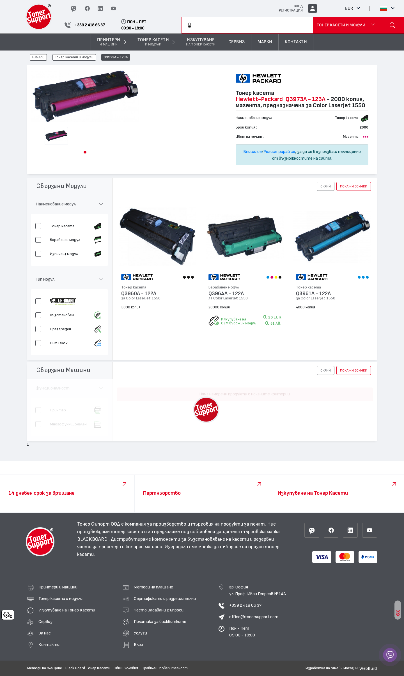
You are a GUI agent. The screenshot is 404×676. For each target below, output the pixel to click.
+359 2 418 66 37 (245, 605)
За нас (44, 633)
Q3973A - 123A (116, 57)
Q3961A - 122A (313, 293)
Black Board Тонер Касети (87, 668)
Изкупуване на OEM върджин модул (238, 321)
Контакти (48, 644)
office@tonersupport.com (253, 617)
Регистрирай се (279, 151)
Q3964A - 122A (226, 293)
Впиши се (252, 151)
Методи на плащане (153, 587)
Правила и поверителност (165, 668)
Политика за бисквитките (160, 621)
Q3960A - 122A (138, 293)
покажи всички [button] (353, 186)
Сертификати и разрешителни (165, 598)
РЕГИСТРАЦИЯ (291, 10)
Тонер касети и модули (74, 57)
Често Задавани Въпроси (158, 610)
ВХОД (298, 6)
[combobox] (247, 25)
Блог (138, 644)
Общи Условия (126, 668)
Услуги (140, 633)
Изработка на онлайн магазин (332, 668)
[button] (85, 152)
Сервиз (45, 621)
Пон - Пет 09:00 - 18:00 (242, 631)
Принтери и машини (57, 587)
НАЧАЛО (38, 57)
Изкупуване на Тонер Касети (66, 610)
